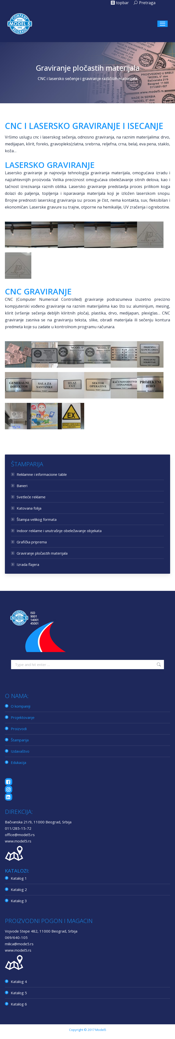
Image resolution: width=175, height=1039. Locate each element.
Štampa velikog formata (37, 519)
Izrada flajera (28, 564)
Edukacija (18, 762)
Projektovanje (23, 717)
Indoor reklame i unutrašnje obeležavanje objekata (59, 530)
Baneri (22, 485)
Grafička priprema (32, 541)
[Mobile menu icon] (162, 24)
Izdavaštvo (20, 751)
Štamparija (20, 739)
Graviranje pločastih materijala (42, 553)
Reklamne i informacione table (42, 474)
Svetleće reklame (31, 496)
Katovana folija (29, 508)
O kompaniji (20, 706)
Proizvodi (19, 728)
